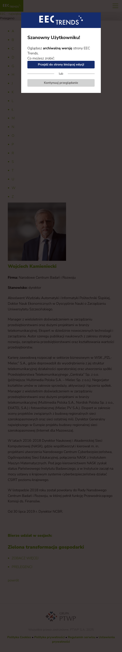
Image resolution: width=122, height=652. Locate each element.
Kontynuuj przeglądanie (61, 83)
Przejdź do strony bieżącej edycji (61, 64)
